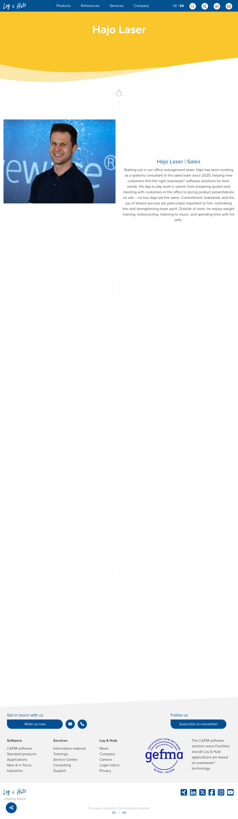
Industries (15, 770)
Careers (105, 759)
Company (141, 5)
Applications (17, 759)
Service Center (65, 759)
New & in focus (19, 765)
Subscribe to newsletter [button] (198, 724)
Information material (69, 748)
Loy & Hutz (108, 740)
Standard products (21, 754)
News (104, 748)
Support (59, 770)
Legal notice (109, 765)
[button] (70, 724)
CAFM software (19, 748)
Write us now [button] (35, 724)
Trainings (60, 754)
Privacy (105, 770)
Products (63, 5)
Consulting (62, 765)
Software (14, 740)
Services (116, 5)
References (90, 5)
